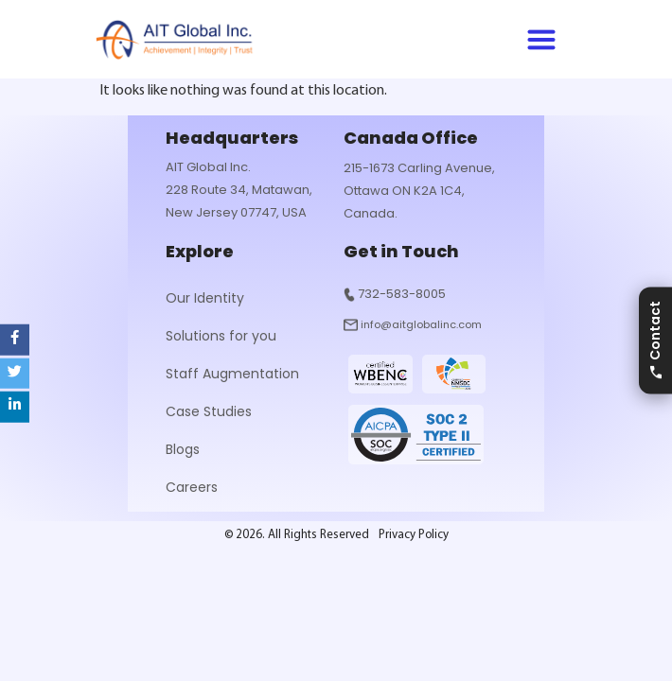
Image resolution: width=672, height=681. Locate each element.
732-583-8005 (402, 294)
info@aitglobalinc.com (421, 324)
